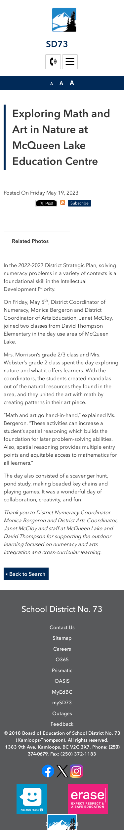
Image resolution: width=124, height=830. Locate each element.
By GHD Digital (62, 824)
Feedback (62, 724)
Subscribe (79, 203)
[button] (51, 83)
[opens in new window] (48, 770)
